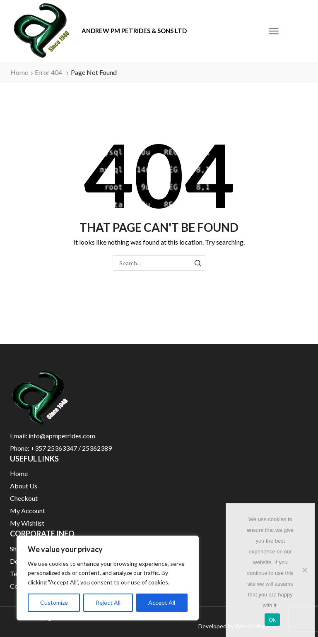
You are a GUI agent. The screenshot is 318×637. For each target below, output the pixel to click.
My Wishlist (27, 523)
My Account (27, 510)
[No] (304, 570)
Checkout (24, 498)
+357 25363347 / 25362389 (71, 448)
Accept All (161, 602)
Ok (272, 620)
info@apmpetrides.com (62, 436)
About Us (23, 486)
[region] (108, 578)
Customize (54, 602)
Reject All (108, 602)
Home (19, 72)
